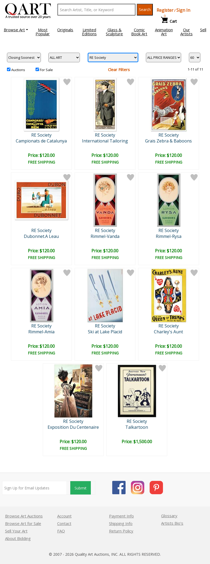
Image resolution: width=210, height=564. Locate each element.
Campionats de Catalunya (41, 141)
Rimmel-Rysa (168, 236)
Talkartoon (136, 427)
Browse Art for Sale (23, 523)
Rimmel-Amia (41, 332)
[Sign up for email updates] (34, 488)
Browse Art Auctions (24, 516)
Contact (64, 523)
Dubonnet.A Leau (41, 236)
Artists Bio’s (172, 523)
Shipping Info (121, 523)
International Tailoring (105, 141)
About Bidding (18, 538)
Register (165, 10)
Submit (81, 487)
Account (64, 516)
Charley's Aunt (168, 332)
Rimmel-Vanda (105, 236)
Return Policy (121, 531)
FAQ (61, 531)
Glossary (169, 515)
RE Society (41, 135)
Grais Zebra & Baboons (168, 141)
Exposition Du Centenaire (73, 427)
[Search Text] (96, 9)
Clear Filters (119, 69)
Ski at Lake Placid (105, 332)
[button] (16, 29)
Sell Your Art (16, 531)
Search (145, 9)
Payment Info (121, 516)
